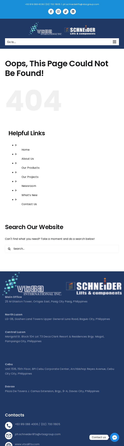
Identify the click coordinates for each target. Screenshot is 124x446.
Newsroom (29, 186)
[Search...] (62, 249)
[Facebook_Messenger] (114, 437)
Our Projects (30, 177)
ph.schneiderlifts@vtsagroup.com (81, 4)
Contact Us (29, 204)
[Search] (9, 249)
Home (26, 150)
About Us (28, 159)
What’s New (29, 195)
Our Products (30, 168)
